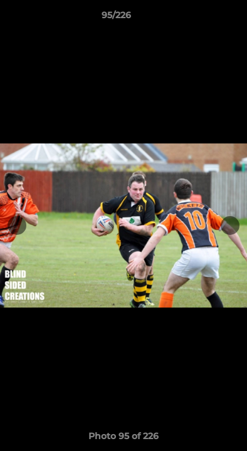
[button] (201, 18)
